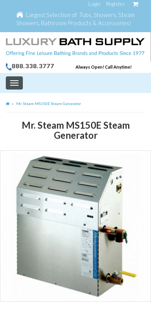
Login (94, 3)
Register (115, 3)
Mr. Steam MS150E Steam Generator (48, 103)
